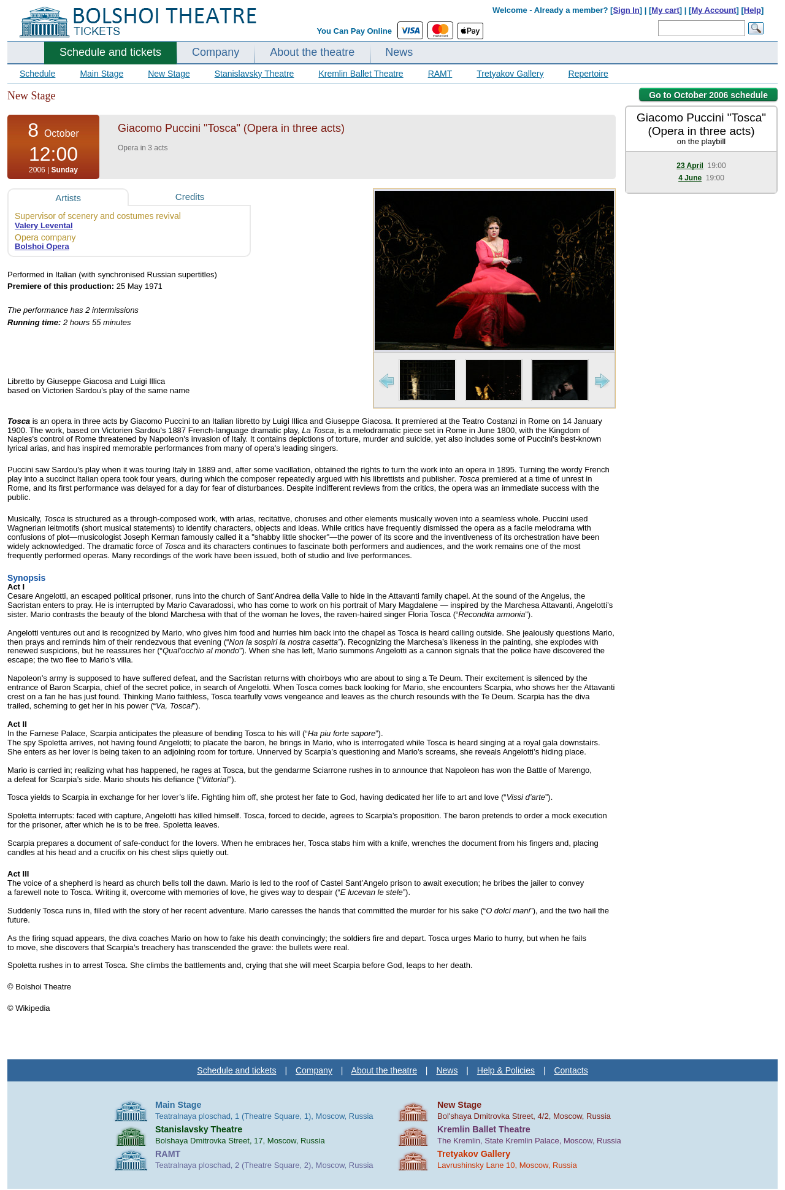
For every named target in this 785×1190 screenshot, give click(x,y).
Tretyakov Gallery (510, 74)
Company (215, 52)
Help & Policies (506, 1070)
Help (752, 10)
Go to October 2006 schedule (708, 95)
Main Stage (101, 74)
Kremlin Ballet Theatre (360, 74)
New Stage (169, 74)
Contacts (571, 1070)
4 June (690, 178)
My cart (665, 10)
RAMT (440, 74)
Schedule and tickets (110, 52)
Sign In (626, 10)
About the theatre (312, 52)
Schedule (37, 74)
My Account (713, 10)
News (399, 52)
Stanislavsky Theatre (254, 74)
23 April (689, 165)
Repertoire (588, 74)
